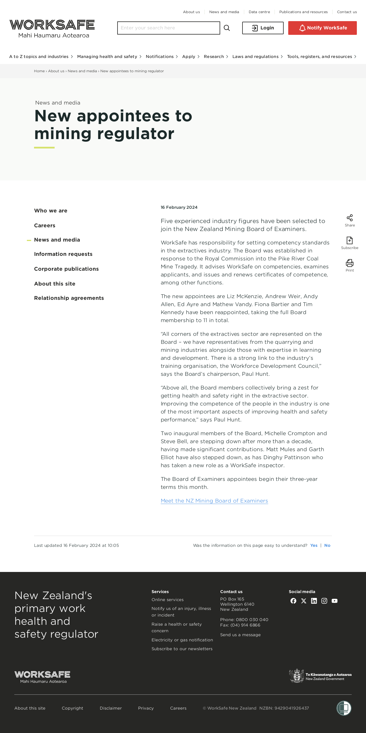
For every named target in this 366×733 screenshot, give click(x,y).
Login (263, 28)
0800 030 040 (252, 619)
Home (39, 71)
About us (56, 71)
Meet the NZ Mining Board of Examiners (214, 501)
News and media (82, 71)
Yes (313, 545)
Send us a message (240, 634)
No (327, 545)
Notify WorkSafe (322, 28)
